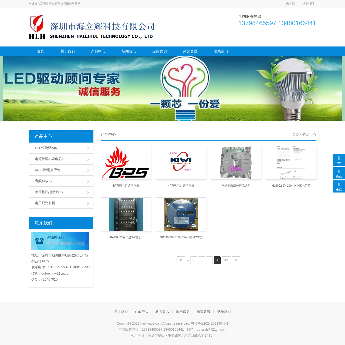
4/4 (226, 260)
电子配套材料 (45, 203)
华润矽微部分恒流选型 (236, 185)
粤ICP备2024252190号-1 (209, 323)
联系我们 (308, 3)
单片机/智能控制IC (49, 192)
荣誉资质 (190, 51)
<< (181, 260)
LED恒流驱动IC (46, 148)
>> (236, 260)
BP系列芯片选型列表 (125, 185)
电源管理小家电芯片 (50, 159)
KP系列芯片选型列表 (180, 185)
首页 (40, 51)
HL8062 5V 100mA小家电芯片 (291, 185)
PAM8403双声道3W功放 (125, 237)
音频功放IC (43, 181)
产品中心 (98, 51)
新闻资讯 (129, 51)
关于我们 (292, 3)
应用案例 (159, 51)
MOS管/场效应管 (47, 170)
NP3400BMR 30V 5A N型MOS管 (181, 237)
